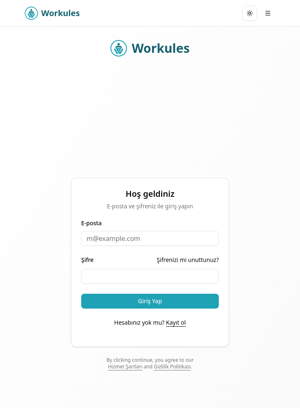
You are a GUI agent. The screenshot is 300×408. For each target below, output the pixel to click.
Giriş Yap (150, 301)
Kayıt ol (176, 322)
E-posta (91, 223)
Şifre (87, 260)
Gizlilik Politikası (172, 366)
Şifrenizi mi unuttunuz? (188, 260)
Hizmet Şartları (125, 366)
